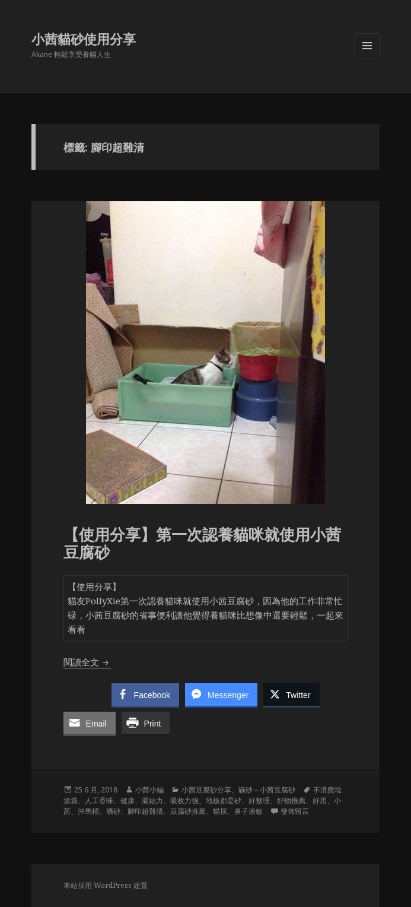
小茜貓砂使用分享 (83, 38)
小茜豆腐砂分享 (206, 790)
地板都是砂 (223, 800)
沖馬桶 (88, 811)
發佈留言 (295, 811)
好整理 (259, 800)
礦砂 (113, 811)
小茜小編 (149, 790)
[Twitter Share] (291, 694)
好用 (320, 800)
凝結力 (152, 800)
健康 (127, 800)
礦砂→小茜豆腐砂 (266, 790)
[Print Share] (146, 723)
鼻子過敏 (248, 811)
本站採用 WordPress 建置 (105, 885)
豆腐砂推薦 (188, 811)
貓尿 (220, 811)
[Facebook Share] (145, 694)
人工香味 (99, 800)
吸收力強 (184, 800)
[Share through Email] (89, 723)
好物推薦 (291, 800)
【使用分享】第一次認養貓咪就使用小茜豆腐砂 (202, 543)
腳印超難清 (145, 811)
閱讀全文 (87, 662)
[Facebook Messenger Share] (221, 694)
